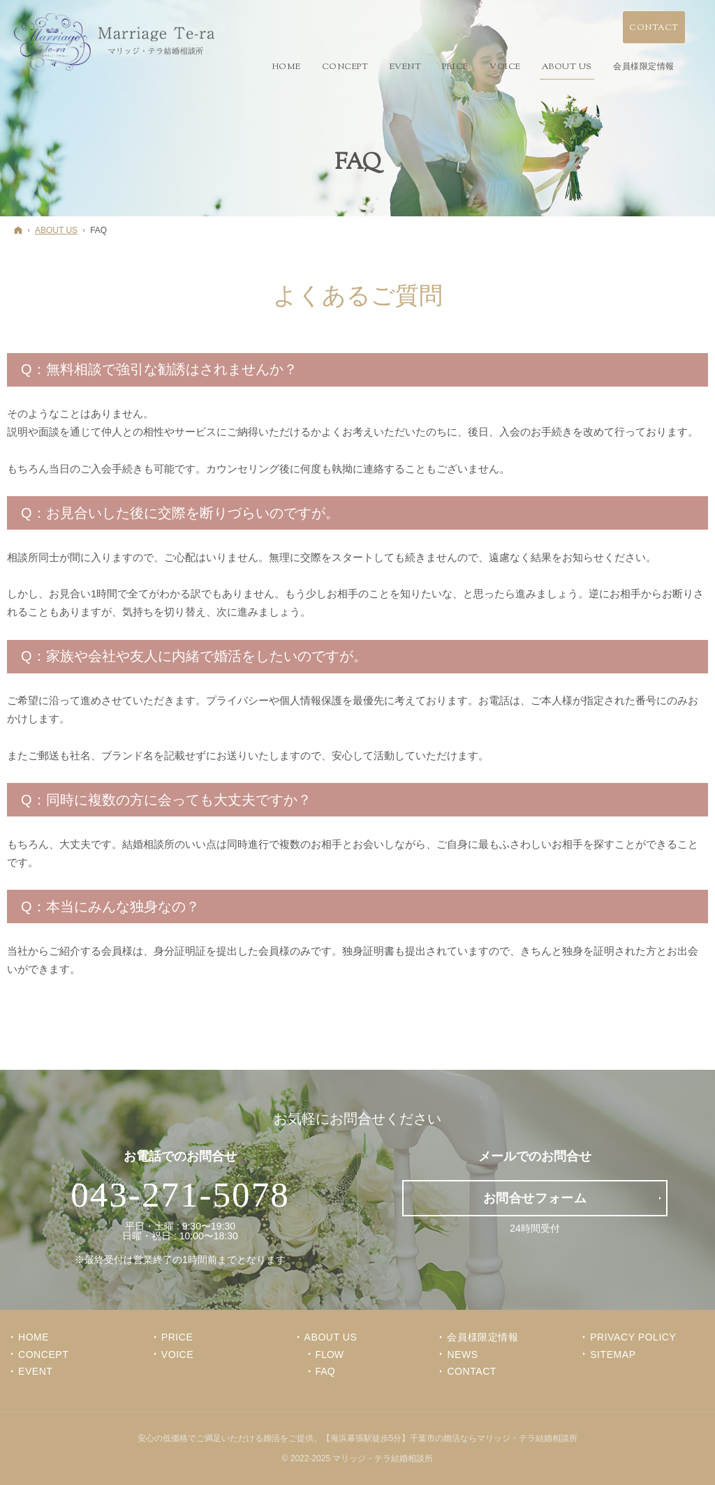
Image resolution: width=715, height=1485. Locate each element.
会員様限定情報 (482, 1337)
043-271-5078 (180, 1194)
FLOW (330, 1354)
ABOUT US (331, 1337)
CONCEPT (43, 1354)
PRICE (177, 1337)
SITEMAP (612, 1354)
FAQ (325, 1371)
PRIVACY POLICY (633, 1337)
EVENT (35, 1371)
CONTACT (471, 1371)
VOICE (177, 1354)
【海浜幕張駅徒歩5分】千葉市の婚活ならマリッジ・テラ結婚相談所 (450, 1438)
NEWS (462, 1354)
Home (33, 1337)
